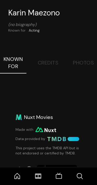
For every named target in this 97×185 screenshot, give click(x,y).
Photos (83, 62)
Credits (48, 62)
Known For (13, 63)
